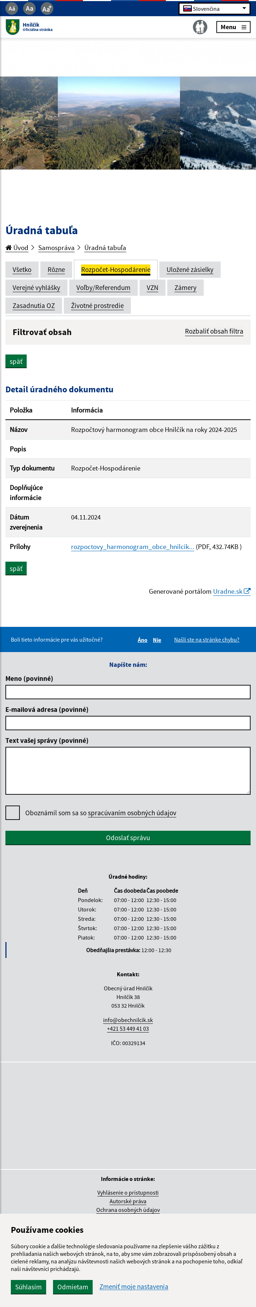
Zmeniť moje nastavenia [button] (134, 1286)
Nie (158, 639)
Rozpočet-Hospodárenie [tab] (115, 269)
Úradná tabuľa (105, 247)
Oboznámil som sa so (100, 812)
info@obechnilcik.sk (128, 1019)
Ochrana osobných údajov (128, 1209)
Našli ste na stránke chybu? (206, 639)
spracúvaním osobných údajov (132, 812)
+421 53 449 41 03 (128, 1028)
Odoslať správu (128, 837)
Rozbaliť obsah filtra (214, 331)
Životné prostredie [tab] (97, 305)
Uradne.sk (232, 591)
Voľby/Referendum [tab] (103, 287)
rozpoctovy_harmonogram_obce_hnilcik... (132, 546)
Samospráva (56, 247)
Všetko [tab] (22, 269)
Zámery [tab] (186, 287)
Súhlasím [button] (28, 1287)
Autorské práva (128, 1201)
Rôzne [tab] (56, 269)
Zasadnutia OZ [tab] (34, 305)
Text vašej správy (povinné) (47, 740)
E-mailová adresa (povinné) (47, 709)
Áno (144, 639)
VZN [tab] (152, 287)
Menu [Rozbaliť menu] (233, 27)
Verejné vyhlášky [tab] (36, 287)
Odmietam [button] (72, 1287)
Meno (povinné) (29, 678)
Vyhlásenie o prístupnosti (128, 1192)
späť (16, 361)
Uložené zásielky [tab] (190, 269)
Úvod (16, 247)
